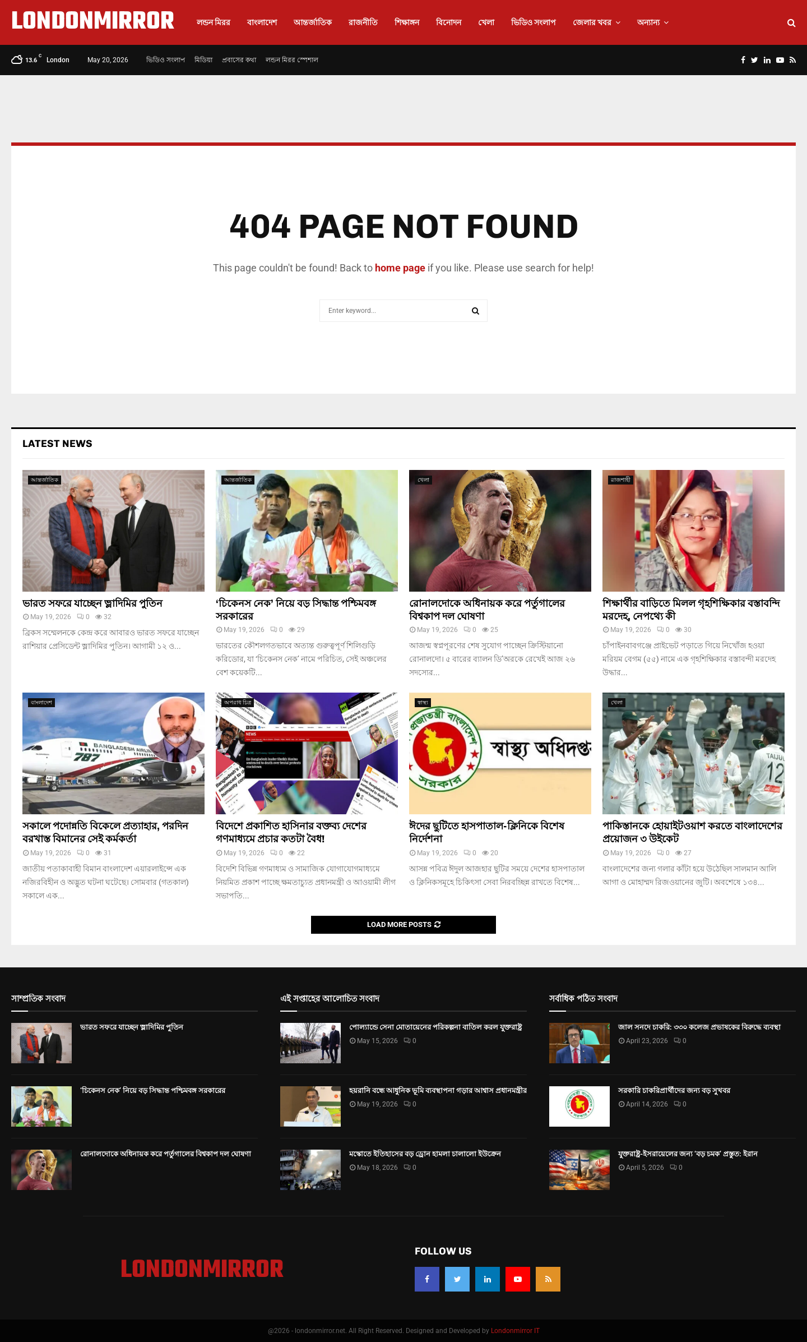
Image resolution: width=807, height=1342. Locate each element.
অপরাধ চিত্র (237, 702)
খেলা (486, 22)
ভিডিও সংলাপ (533, 22)
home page (400, 268)
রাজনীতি (363, 22)
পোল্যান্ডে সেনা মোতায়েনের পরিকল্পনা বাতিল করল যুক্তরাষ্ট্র (435, 1027)
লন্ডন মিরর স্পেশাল (292, 60)
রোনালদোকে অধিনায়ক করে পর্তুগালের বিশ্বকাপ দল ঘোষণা (165, 1154)
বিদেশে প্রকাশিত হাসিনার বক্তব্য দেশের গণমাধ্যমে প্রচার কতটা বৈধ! (291, 832)
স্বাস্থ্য (423, 702)
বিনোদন (448, 22)
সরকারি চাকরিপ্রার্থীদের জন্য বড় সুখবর (674, 1090)
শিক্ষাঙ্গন (407, 22)
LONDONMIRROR (92, 22)
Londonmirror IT (515, 1331)
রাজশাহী (620, 480)
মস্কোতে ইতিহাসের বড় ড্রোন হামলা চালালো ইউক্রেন (425, 1154)
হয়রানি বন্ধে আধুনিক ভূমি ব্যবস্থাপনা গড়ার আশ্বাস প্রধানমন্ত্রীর (438, 1090)
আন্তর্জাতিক (313, 22)
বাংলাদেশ (262, 22)
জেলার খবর (592, 22)
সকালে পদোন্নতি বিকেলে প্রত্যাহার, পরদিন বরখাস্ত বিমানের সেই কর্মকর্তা (105, 832)
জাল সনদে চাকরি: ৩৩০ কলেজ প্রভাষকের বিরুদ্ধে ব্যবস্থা (699, 1027)
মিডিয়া (203, 60)
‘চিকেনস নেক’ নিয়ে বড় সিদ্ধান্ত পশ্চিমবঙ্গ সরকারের (152, 1090)
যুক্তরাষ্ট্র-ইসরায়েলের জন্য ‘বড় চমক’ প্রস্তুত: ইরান (688, 1154)
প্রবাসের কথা (239, 60)
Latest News (57, 443)
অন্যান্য (648, 22)
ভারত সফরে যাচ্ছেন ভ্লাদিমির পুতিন (92, 603)
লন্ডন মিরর (213, 22)
